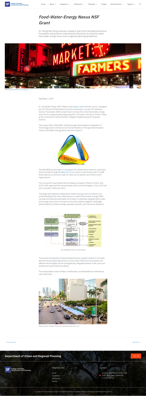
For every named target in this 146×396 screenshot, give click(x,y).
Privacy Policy (108, 392)
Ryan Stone (16, 90)
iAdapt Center (78, 106)
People (54, 381)
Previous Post (11, 342)
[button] (59, 4)
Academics (56, 376)
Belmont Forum (68, 172)
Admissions (56, 379)
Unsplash (25, 90)
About (54, 373)
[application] (62, 4)
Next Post (136, 342)
